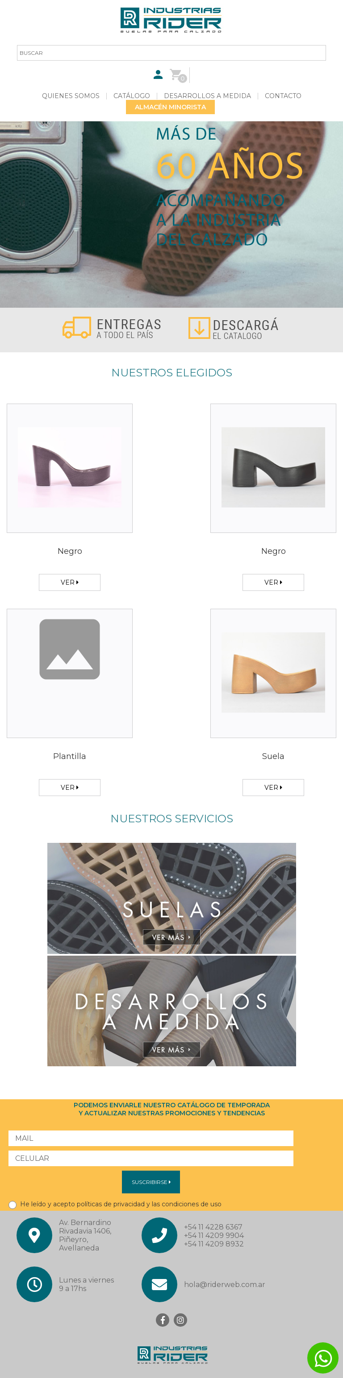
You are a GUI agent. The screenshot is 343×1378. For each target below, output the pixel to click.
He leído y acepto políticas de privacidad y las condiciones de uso (115, 1204)
